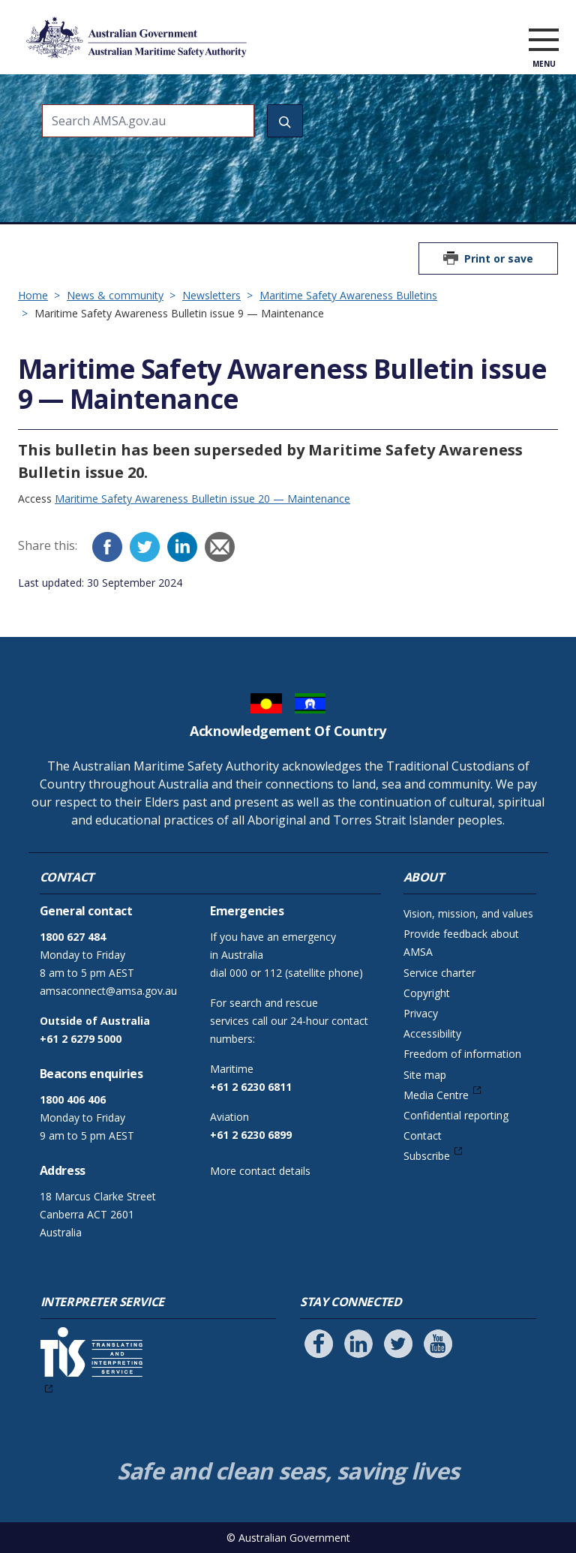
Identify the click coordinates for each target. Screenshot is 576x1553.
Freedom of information (462, 1054)
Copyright (427, 993)
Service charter (440, 973)
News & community (115, 295)
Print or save (498, 258)
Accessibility (432, 1033)
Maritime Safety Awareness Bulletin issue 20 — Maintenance (202, 498)
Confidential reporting (456, 1115)
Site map (425, 1075)
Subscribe (427, 1156)
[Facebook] (107, 547)
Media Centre (436, 1095)
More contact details (260, 1171)
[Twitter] (145, 547)
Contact (423, 1135)
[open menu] (544, 41)
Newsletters (211, 295)
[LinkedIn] (182, 547)
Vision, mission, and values (468, 913)
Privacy (421, 1013)
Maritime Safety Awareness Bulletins (348, 295)
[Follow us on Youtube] (438, 1343)
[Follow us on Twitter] (398, 1343)
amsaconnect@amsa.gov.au (108, 991)
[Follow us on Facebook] (318, 1343)
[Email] (220, 547)
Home (33, 295)
